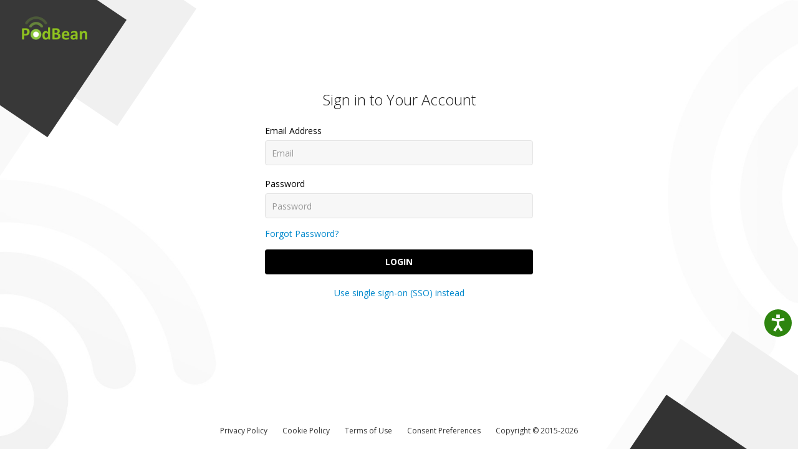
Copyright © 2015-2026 (537, 430)
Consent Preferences (444, 430)
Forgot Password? (302, 233)
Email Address (293, 131)
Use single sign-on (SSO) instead (399, 293)
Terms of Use (368, 430)
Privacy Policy (243, 430)
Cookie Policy (306, 430)
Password (285, 184)
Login (399, 262)
